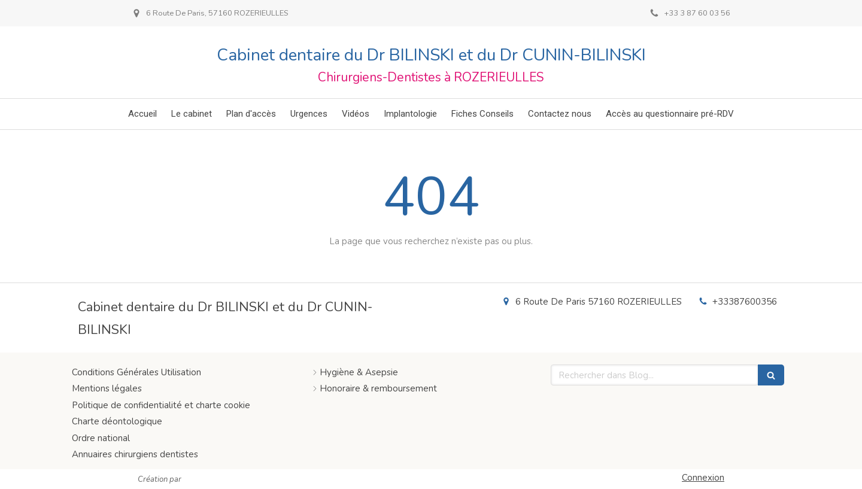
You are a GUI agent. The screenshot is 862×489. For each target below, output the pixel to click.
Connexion (703, 478)
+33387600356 (744, 302)
